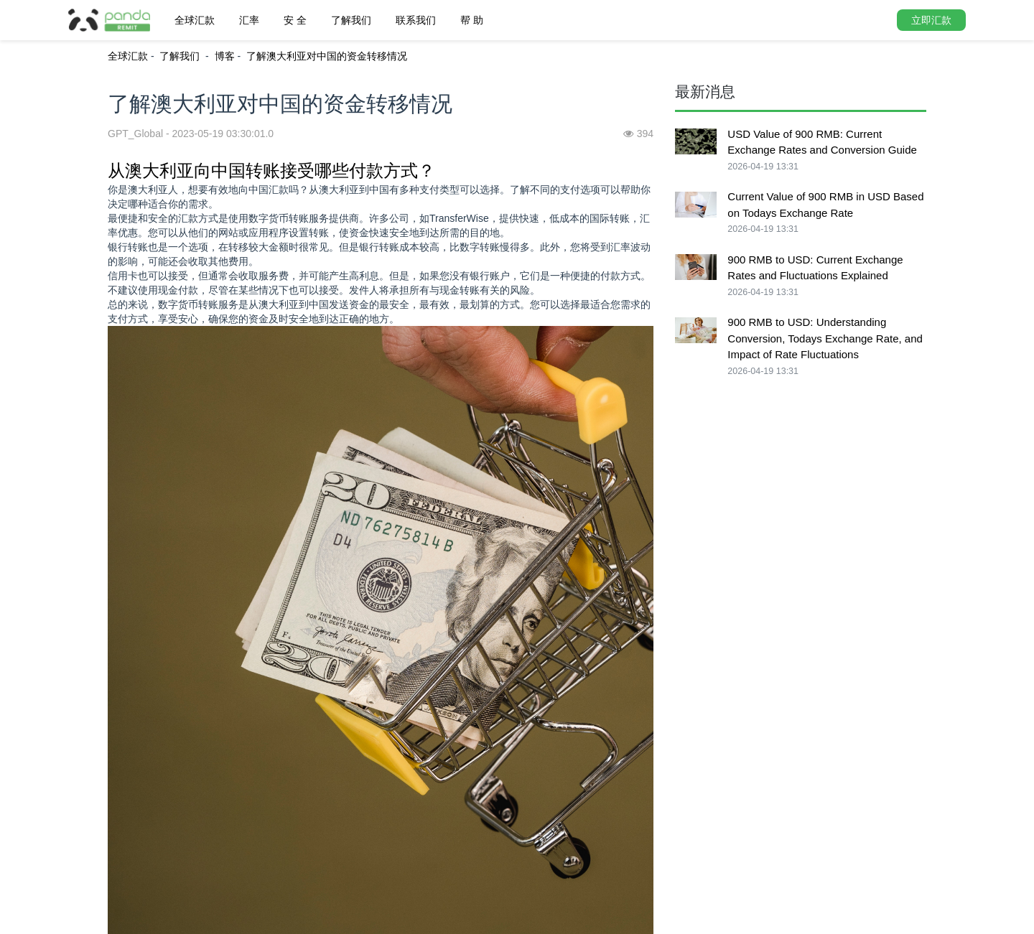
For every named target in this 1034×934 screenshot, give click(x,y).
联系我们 (416, 20)
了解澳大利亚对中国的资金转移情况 (326, 56)
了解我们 (351, 20)
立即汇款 (931, 20)
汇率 (249, 20)
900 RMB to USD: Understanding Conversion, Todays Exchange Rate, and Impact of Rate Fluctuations (825, 338)
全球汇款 (194, 20)
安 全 (295, 20)
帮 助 (471, 20)
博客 (225, 56)
